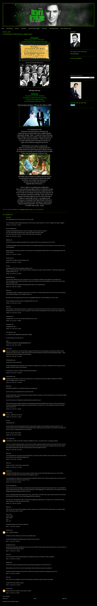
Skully (7, 507)
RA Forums (23, 28)
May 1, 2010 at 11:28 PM (13, 558)
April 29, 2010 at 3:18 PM (13, 262)
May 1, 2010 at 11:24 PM (13, 550)
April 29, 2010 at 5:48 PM (13, 286)
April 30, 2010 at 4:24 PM (13, 482)
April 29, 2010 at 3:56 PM (13, 273)
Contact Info (44, 28)
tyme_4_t (8, 412)
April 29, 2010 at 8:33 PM (13, 328)
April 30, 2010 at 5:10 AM (13, 416)
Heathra (7, 471)
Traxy (7, 217)
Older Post (64, 598)
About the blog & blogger (33, 28)
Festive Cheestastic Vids (66, 28)
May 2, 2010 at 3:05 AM (13, 573)
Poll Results (40, 209)
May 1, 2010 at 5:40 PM (12, 541)
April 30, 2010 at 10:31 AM (14, 449)
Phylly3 (7, 348)
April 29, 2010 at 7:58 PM (13, 320)
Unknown (8, 530)
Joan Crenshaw (9, 438)
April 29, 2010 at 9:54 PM (13, 345)
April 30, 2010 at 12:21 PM (14, 467)
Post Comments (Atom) (13, 601)
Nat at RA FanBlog (10, 228)
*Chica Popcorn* (9, 332)
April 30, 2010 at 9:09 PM (13, 503)
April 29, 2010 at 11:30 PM (14, 372)
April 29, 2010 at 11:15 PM (14, 356)
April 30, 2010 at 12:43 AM (14, 382)
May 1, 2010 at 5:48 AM (13, 526)
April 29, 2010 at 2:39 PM (13, 225)
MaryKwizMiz (9, 277)
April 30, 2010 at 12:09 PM (14, 459)
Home (3, 28)
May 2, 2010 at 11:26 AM (13, 584)
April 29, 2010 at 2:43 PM (13, 236)
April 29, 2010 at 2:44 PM (13, 254)
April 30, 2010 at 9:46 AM (13, 435)
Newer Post (5, 598)
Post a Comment (6, 596)
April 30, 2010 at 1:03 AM (13, 409)
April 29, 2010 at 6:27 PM (13, 303)
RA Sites (17, 28)
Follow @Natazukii (74, 53)
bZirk (7, 290)
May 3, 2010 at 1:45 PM (12, 592)
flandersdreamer (9, 376)
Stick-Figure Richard (53, 28)
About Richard (10, 28)
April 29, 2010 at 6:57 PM (13, 312)
